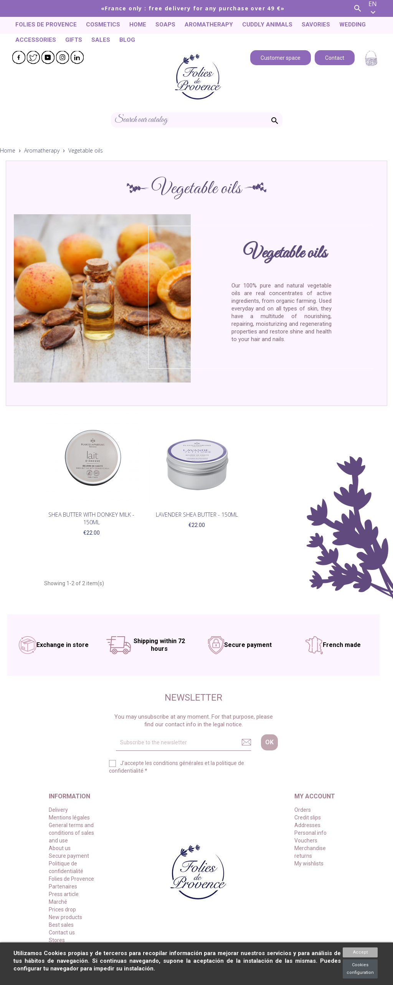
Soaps (165, 24)
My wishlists (309, 863)
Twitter (33, 57)
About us (60, 848)
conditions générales (178, 763)
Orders (302, 810)
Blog (127, 39)
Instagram (62, 57)
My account (314, 796)
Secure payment (69, 856)
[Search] (196, 120)
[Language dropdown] (377, 8)
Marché (58, 902)
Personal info (310, 833)
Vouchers (305, 840)
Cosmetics (103, 24)
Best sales (61, 925)
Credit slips (307, 817)
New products (65, 917)
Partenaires (63, 886)
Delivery (58, 810)
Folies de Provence (46, 24)
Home (137, 24)
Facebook (18, 57)
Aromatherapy (209, 24)
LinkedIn (77, 57)
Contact (334, 57)
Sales (100, 39)
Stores (57, 940)
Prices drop (62, 909)
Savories (316, 24)
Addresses (307, 825)
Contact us (62, 932)
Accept (360, 952)
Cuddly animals (267, 24)
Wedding (352, 24)
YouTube (47, 57)
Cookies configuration (360, 968)
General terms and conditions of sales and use (71, 833)
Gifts (73, 39)
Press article (64, 894)
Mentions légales (69, 817)
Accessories (35, 39)
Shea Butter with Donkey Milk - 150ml (91, 518)
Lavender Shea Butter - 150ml (197, 514)
